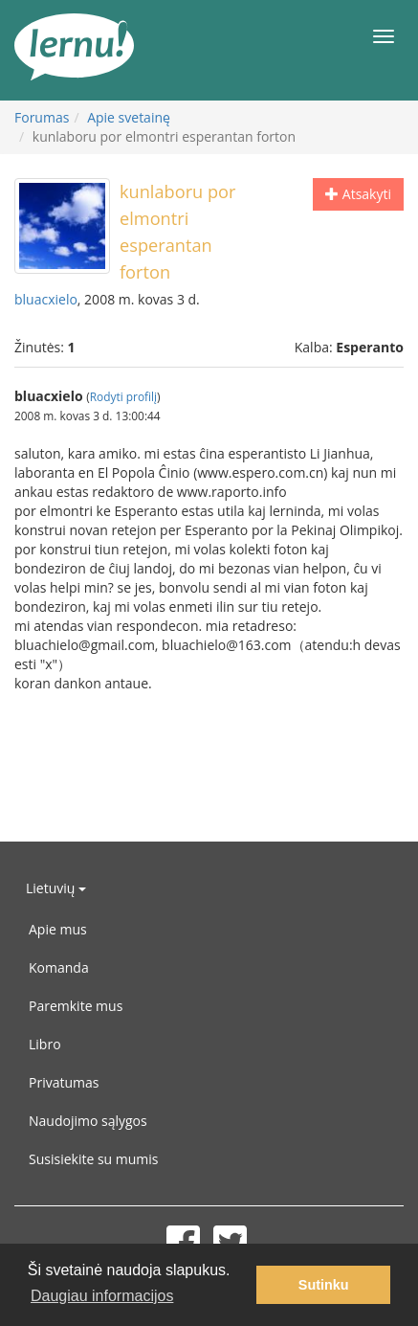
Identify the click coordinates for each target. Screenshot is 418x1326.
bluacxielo (45, 299)
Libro (45, 1044)
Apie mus (58, 929)
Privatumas (64, 1082)
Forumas (41, 117)
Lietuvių (56, 888)
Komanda (59, 967)
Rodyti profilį (123, 396)
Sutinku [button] (323, 1284)
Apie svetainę (128, 117)
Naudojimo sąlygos (88, 1121)
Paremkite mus (75, 1006)
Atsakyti (358, 194)
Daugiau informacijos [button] (102, 1296)
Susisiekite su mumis (94, 1159)
